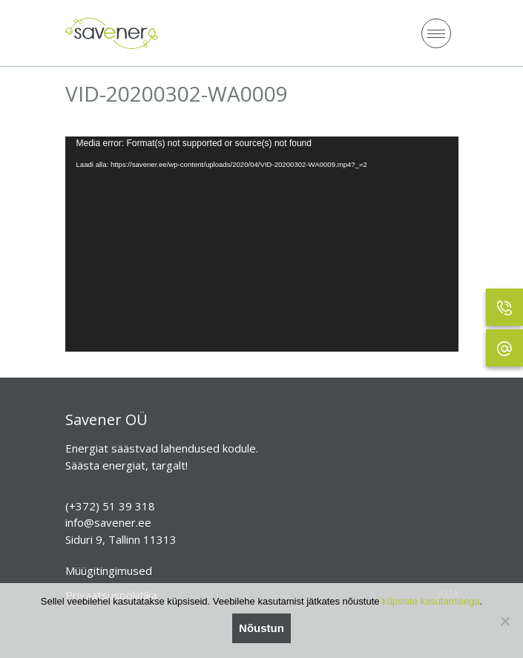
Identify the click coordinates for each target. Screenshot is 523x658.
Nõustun (261, 628)
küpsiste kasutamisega (431, 601)
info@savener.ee (108, 522)
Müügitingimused (108, 570)
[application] (261, 244)
